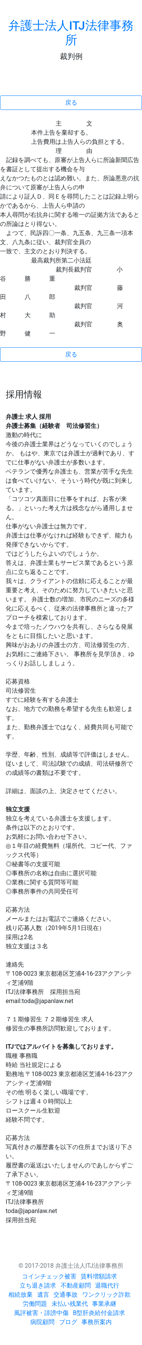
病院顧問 (42, 1322)
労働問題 (35, 1303)
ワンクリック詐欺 (106, 1294)
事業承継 (104, 1303)
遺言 (43, 1294)
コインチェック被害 (49, 1276)
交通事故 (65, 1294)
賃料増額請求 (99, 1276)
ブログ (68, 1322)
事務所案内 (96, 1322)
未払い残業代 (69, 1303)
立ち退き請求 (38, 1285)
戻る (71, 102)
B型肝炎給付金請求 (99, 1312)
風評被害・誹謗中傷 (41, 1312)
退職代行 (107, 1285)
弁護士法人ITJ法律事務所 (70, 32)
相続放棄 (20, 1294)
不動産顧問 (76, 1285)
